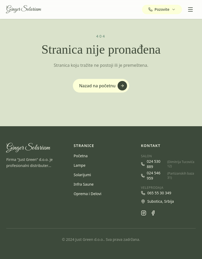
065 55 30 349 (156, 192)
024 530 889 (168, 164)
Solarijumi (82, 174)
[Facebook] (153, 213)
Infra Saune (84, 184)
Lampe (79, 165)
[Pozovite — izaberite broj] (162, 9)
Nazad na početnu (103, 85)
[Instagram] (143, 213)
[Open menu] (190, 9)
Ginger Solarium (23, 9)
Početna (81, 155)
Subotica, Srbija (157, 201)
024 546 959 (168, 175)
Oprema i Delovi (87, 193)
